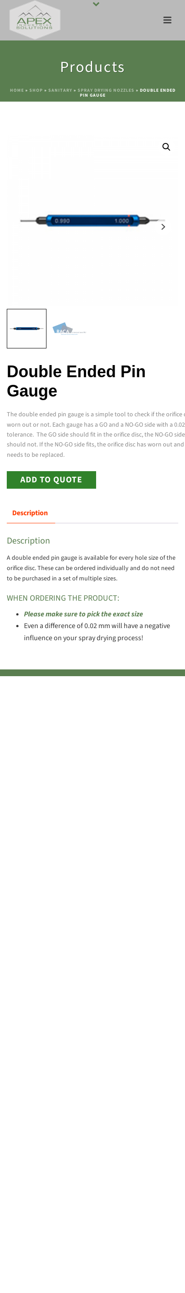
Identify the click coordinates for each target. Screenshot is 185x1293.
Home (17, 90)
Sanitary (60, 90)
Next (163, 226)
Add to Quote (51, 479)
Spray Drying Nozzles (106, 90)
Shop (36, 90)
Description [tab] (30, 513)
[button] (166, 147)
